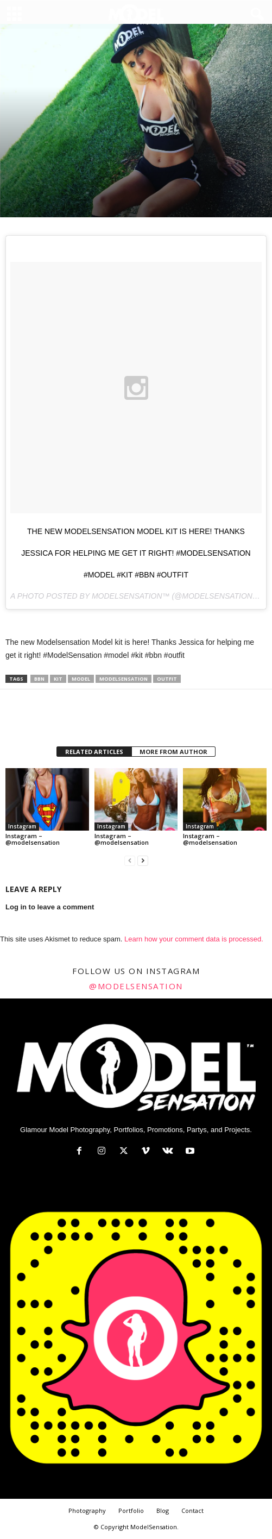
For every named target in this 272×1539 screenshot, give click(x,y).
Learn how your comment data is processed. (193, 939)
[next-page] (142, 860)
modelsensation (123, 678)
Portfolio (131, 1510)
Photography (87, 1510)
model (81, 678)
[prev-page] (129, 860)
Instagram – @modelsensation (32, 839)
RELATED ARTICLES (94, 751)
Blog (162, 1510)
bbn (39, 678)
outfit (167, 678)
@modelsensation (136, 986)
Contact (192, 1510)
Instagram (22, 826)
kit (58, 678)
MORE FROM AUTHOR (173, 751)
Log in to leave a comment (49, 907)
